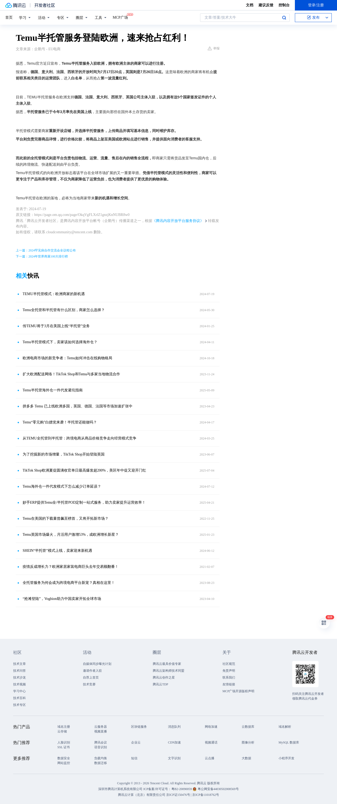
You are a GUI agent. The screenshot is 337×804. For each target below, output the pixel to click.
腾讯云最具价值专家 (167, 664)
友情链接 (228, 684)
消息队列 (174, 727)
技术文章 (19, 664)
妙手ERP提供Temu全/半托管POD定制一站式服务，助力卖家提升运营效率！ (84, 502)
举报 (214, 48)
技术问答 (19, 670)
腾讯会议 (100, 742)
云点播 (209, 758)
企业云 (136, 742)
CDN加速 (174, 742)
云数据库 (248, 727)
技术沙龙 (19, 677)
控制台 (284, 5)
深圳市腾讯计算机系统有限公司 (120, 789)
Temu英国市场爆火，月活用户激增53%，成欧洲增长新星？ (71, 535)
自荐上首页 (91, 677)
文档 (249, 5)
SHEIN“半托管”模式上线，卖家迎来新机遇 (57, 551)
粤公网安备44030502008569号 (218, 789)
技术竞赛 (89, 684)
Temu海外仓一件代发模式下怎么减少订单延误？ (62, 486)
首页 (9, 17)
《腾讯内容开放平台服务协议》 (178, 221)
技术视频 (19, 684)
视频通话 (211, 742)
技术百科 (19, 698)
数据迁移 (100, 763)
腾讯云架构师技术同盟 (168, 670)
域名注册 (63, 727)
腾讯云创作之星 (164, 677)
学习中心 (19, 691)
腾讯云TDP (160, 684)
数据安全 (63, 758)
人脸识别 (63, 742)
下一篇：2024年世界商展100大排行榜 (42, 256)
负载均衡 (100, 758)
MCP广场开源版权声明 (238, 691)
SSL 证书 (63, 747)
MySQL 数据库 (289, 742)
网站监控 (63, 763)
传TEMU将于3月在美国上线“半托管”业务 (56, 326)
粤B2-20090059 (182, 789)
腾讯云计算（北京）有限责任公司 (141, 795)
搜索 (284, 18)
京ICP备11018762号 (205, 795)
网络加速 (211, 727)
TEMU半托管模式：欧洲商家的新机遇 (54, 294)
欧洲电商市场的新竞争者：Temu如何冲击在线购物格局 (67, 358)
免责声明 (228, 670)
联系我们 (228, 677)
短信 (134, 758)
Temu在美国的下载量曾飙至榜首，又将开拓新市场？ (65, 518)
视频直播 (100, 731)
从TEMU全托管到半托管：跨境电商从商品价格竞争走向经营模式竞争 (79, 438)
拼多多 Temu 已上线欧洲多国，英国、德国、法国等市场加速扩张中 (77, 406)
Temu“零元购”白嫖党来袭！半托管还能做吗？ (60, 422)
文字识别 (174, 758)
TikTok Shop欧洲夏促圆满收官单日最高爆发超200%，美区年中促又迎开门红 (84, 470)
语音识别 (100, 747)
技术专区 (19, 705)
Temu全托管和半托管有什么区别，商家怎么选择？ (64, 310)
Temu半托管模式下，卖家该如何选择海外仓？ (60, 342)
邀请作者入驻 (92, 670)
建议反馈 (266, 5)
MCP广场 (120, 17)
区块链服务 (139, 727)
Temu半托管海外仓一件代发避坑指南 (53, 390)
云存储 (62, 731)
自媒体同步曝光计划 (97, 664)
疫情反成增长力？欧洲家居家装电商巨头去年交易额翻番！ (70, 567)
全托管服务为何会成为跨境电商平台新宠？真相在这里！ (69, 583)
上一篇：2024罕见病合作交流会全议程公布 (46, 250)
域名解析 (285, 727)
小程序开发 (286, 758)
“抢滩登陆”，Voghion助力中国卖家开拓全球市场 (62, 599)
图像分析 (248, 742)
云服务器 (100, 727)
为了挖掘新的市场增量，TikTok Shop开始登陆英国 (64, 454)
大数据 (246, 758)
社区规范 (228, 664)
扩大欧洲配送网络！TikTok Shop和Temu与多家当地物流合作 (71, 374)
